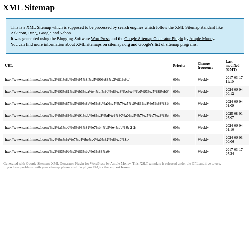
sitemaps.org (119, 44)
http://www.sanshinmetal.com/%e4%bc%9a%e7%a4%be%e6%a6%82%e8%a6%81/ (67, 139)
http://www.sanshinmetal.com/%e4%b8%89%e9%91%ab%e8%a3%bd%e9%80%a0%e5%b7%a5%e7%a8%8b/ (87, 115)
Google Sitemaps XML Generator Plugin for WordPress (65, 163)
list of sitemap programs (175, 44)
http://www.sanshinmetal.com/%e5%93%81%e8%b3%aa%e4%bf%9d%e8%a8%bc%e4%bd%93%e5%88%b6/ (87, 91)
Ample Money (201, 38)
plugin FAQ (91, 167)
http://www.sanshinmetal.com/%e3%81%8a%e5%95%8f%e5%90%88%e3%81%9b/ (67, 79)
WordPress (100, 38)
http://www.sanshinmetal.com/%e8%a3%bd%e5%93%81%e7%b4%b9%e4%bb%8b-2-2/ (70, 127)
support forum (119, 167)
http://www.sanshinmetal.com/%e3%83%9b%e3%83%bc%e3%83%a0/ (57, 151)
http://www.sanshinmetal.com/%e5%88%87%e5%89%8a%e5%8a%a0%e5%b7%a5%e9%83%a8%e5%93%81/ (87, 103)
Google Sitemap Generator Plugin (153, 38)
